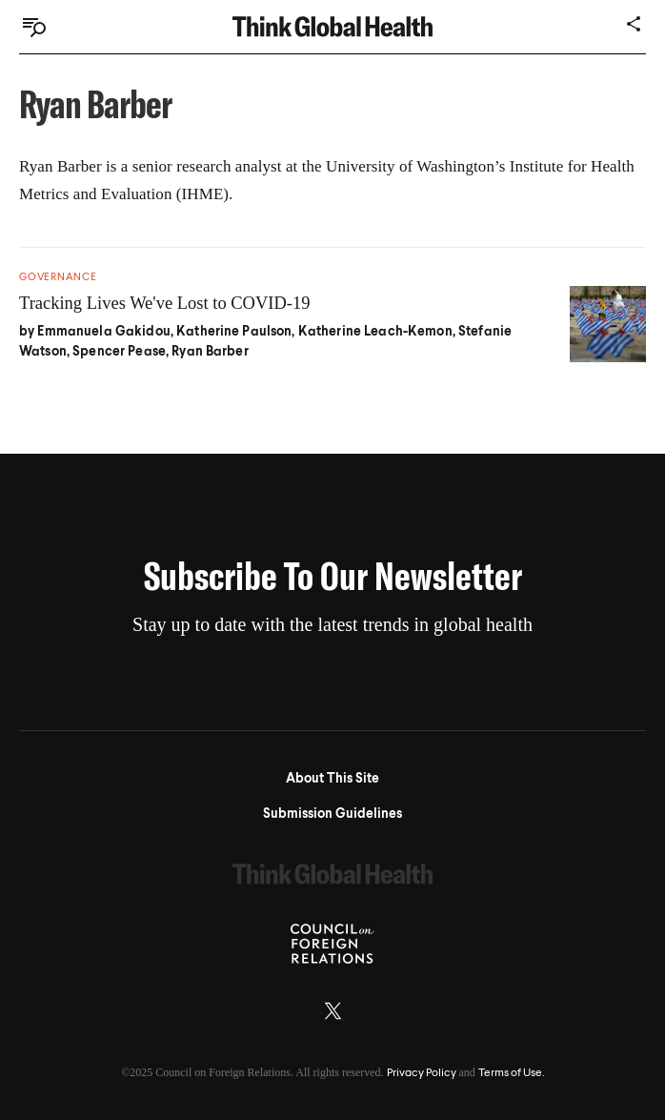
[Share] (634, 23)
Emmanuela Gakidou (103, 331)
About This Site (332, 778)
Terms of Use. (511, 1073)
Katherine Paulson (234, 331)
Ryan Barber (210, 351)
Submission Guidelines (332, 814)
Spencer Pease (119, 351)
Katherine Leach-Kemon (375, 331)
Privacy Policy (421, 1073)
